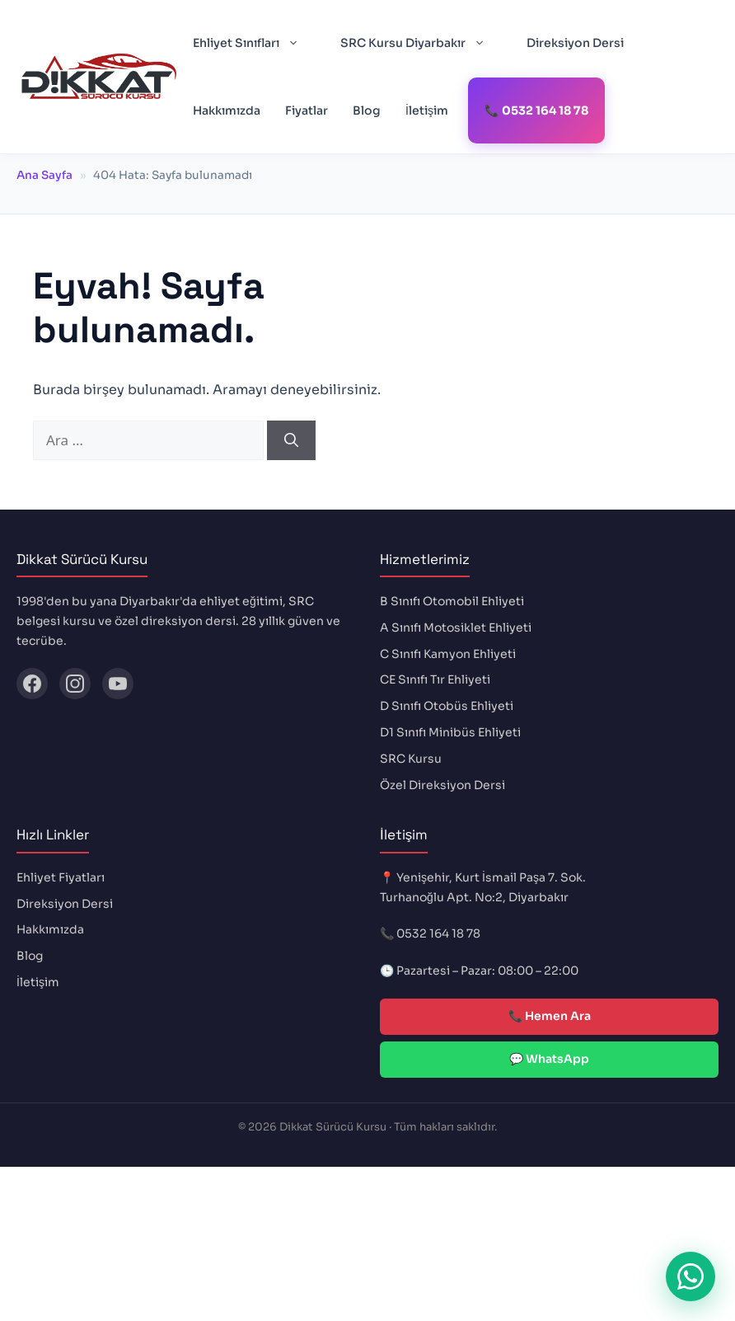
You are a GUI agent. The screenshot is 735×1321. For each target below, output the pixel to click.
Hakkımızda (226, 110)
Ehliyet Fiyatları (60, 877)
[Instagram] (75, 683)
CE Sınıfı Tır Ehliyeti (435, 679)
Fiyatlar (306, 110)
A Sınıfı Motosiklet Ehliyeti (455, 627)
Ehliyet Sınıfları (254, 43)
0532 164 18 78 (438, 933)
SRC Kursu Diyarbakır (421, 43)
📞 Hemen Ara (549, 1015)
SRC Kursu (411, 758)
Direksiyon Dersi (575, 42)
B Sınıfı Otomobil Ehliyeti (452, 601)
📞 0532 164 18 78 (536, 110)
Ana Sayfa (44, 175)
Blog (367, 110)
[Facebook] (32, 683)
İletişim (426, 110)
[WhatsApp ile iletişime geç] (690, 1276)
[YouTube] (117, 683)
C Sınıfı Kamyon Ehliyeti (448, 653)
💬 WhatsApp (549, 1058)
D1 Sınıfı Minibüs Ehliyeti (450, 732)
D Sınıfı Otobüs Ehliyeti (446, 705)
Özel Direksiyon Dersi (442, 785)
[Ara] (291, 440)
